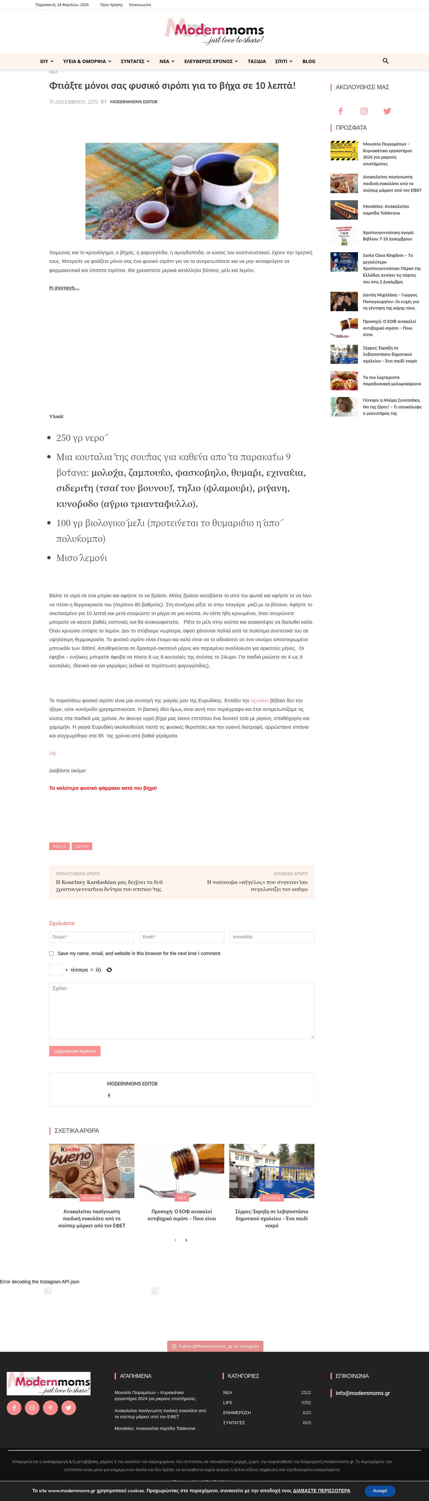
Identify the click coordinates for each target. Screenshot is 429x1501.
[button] (385, 62)
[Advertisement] (181, 348)
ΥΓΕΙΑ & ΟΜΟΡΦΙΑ (87, 61)
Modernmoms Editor (134, 102)
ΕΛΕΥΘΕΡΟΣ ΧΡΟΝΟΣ (211, 61)
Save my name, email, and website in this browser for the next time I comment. (140, 953)
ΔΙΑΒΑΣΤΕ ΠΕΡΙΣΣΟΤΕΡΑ (319, 1490)
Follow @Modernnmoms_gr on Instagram (215, 1346)
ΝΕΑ (167, 61)
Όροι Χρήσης (112, 4)
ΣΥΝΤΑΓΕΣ (135, 61)
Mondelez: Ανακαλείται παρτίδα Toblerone (155, 1428)
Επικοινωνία (140, 4)
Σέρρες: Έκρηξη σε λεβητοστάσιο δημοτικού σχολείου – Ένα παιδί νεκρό (271, 1218)
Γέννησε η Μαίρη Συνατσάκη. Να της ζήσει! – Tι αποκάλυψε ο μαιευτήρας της (392, 406)
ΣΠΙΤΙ (284, 61)
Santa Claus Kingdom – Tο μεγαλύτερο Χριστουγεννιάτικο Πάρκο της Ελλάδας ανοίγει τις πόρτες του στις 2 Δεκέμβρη (392, 268)
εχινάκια (260, 700)
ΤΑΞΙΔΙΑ (257, 61)
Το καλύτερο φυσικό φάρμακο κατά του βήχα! (103, 788)
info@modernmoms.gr (363, 1393)
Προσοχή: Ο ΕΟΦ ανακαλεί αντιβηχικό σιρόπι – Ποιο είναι (181, 1215)
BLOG (308, 61)
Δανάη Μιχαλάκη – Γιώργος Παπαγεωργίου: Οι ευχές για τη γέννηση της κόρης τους (391, 301)
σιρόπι (81, 846)
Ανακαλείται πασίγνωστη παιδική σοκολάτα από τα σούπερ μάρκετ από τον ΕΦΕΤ (91, 1218)
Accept (380, 1490)
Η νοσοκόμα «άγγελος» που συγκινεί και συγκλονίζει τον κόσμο (257, 885)
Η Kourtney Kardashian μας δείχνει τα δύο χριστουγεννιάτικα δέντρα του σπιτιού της (109, 885)
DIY (47, 61)
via (52, 753)
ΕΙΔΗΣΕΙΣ (92, 1197)
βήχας (59, 846)
